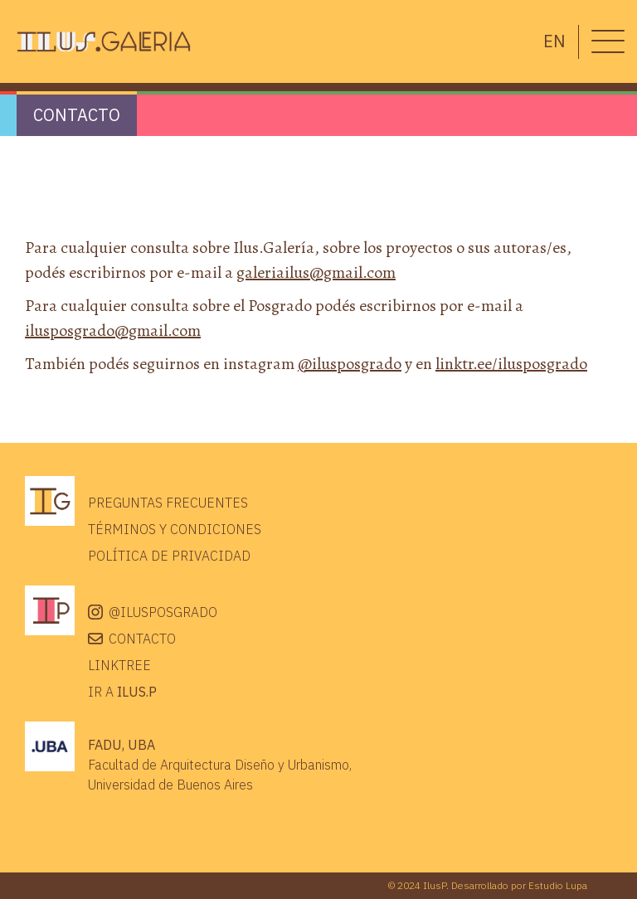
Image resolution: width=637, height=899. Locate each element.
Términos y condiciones (174, 529)
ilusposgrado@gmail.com (113, 330)
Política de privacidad (169, 555)
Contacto (142, 638)
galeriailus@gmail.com (316, 272)
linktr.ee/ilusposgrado (511, 363)
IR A (122, 691)
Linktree (119, 665)
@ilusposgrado (349, 363)
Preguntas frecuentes (168, 502)
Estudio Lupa (557, 885)
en (554, 41)
